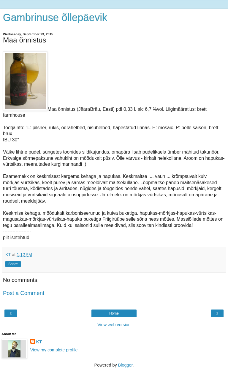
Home (114, 313)
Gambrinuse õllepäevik (55, 17)
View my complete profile (54, 350)
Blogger (125, 365)
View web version (114, 324)
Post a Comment (23, 293)
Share (13, 264)
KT (39, 342)
